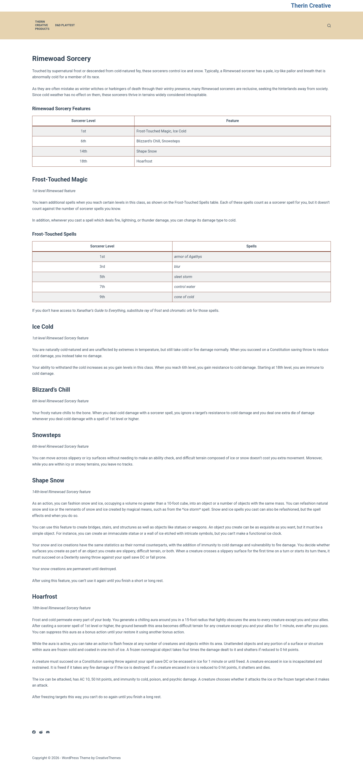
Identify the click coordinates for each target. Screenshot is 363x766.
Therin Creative (311, 5)
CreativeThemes (108, 758)
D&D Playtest (65, 25)
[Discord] (48, 732)
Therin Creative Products (42, 25)
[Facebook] (34, 732)
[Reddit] (41, 732)
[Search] (329, 25)
